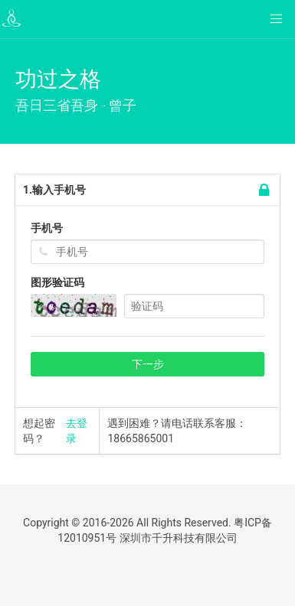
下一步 (148, 364)
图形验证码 (57, 282)
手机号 (47, 228)
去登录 (76, 431)
